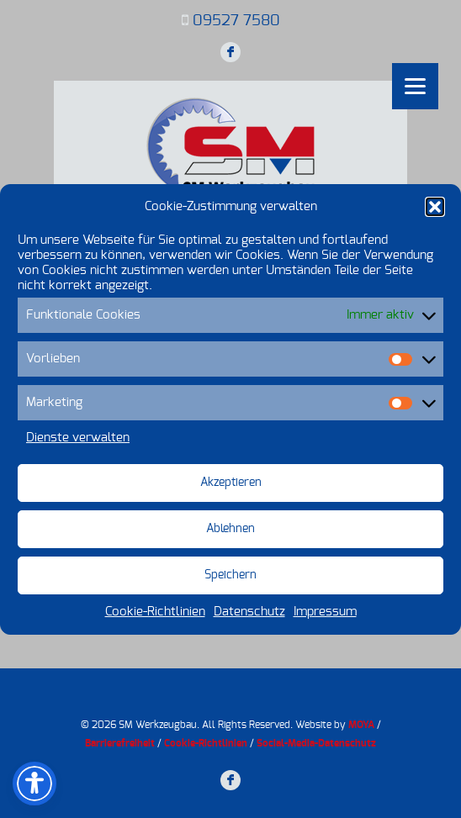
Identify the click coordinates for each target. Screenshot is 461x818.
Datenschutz (249, 611)
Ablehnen (230, 529)
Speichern (230, 575)
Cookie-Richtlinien (155, 611)
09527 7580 (236, 21)
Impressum (325, 611)
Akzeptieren (231, 482)
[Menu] (415, 86)
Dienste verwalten (78, 437)
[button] (435, 206)
